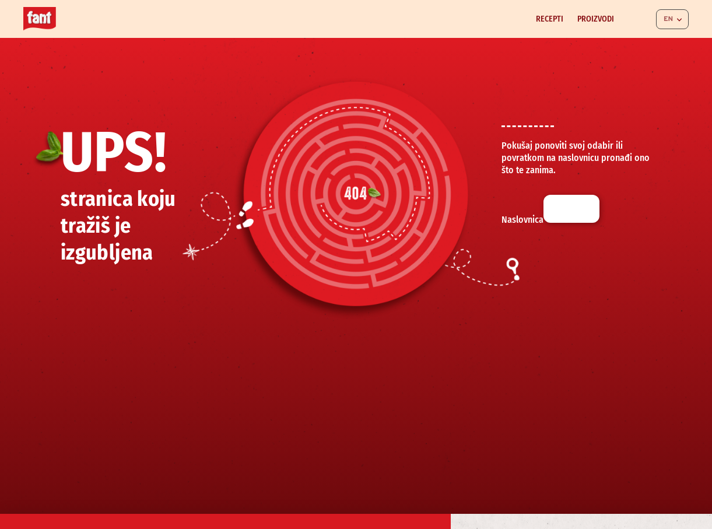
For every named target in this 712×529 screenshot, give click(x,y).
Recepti (549, 19)
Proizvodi (595, 19)
